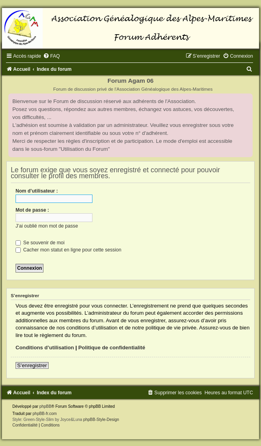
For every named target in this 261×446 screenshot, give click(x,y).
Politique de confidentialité (111, 348)
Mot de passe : (32, 210)
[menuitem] (51, 56)
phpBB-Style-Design (101, 419)
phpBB (45, 406)
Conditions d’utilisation (45, 348)
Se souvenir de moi (40, 242)
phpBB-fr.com (45, 413)
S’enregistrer (32, 365)
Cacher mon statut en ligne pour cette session (68, 250)
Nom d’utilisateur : (37, 191)
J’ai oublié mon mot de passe (47, 226)
